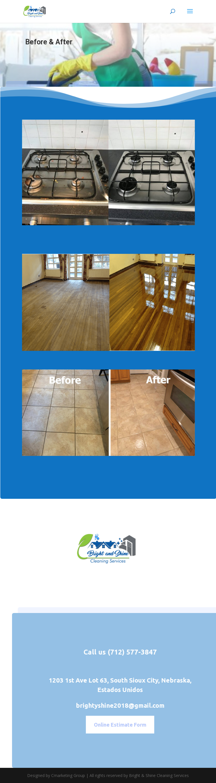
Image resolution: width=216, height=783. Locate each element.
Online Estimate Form (127, 724)
